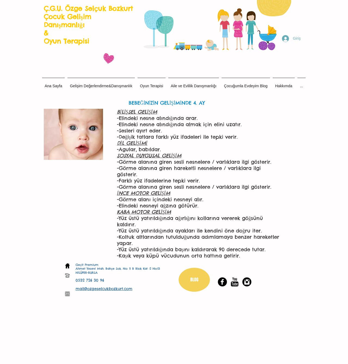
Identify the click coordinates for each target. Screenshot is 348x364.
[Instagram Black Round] (246, 282)
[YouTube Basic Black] (234, 282)
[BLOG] (194, 280)
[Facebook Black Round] (222, 282)
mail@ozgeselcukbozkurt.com (104, 288)
